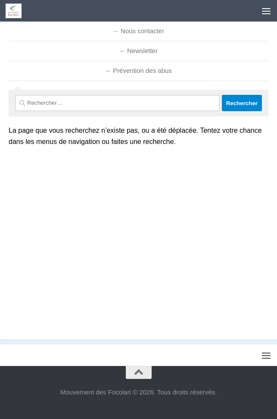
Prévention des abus (142, 70)
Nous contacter (142, 30)
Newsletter (142, 50)
